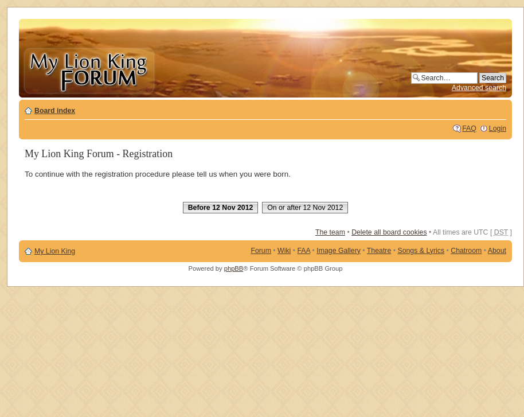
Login (497, 128)
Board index (54, 111)
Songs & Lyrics (420, 251)
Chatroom (466, 251)
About (497, 251)
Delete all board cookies (389, 232)
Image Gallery (338, 251)
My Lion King (54, 251)
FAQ (469, 128)
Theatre (379, 251)
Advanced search (479, 88)
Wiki (284, 251)
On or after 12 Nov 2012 (305, 208)
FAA (304, 251)
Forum (261, 251)
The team (330, 232)
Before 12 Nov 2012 (220, 208)
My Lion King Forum (89, 70)
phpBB (234, 268)
